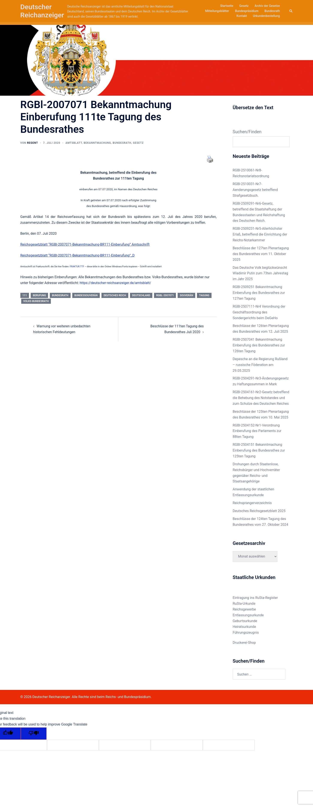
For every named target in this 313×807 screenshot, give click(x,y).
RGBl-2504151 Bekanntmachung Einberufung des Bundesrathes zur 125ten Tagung (259, 450)
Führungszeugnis (246, 632)
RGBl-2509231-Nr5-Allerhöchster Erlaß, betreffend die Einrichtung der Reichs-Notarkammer (260, 234)
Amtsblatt (73, 142)
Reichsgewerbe (244, 609)
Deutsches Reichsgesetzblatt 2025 (259, 511)
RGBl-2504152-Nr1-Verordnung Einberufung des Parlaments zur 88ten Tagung (257, 431)
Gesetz (243, 6)
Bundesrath (272, 11)
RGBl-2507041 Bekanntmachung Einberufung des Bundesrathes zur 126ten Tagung (259, 345)
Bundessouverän (86, 295)
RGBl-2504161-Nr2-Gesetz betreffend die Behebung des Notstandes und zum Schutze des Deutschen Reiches (261, 398)
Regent (32, 142)
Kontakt (241, 16)
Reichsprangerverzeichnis (252, 503)
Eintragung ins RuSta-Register (255, 598)
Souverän (186, 295)
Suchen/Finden (247, 131)
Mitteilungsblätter (217, 11)
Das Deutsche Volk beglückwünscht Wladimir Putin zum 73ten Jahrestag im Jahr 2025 (260, 273)
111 (25, 295)
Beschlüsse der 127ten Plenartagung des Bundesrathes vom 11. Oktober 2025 (261, 254)
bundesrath (60, 295)
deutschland (141, 295)
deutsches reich (115, 295)
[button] (291, 11)
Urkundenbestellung (266, 16)
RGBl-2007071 (165, 295)
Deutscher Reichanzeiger (42, 11)
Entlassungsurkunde (248, 615)
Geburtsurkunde (245, 621)
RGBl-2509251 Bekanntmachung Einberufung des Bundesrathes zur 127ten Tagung (259, 293)
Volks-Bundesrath (36, 301)
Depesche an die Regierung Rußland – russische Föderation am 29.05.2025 (260, 365)
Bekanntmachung (97, 142)
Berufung (39, 295)
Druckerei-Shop (244, 643)
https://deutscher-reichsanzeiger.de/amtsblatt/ (115, 283)
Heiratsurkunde (244, 627)
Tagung (204, 295)
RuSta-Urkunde (244, 603)
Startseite (226, 6)
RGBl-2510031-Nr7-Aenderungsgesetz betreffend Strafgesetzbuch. (255, 190)
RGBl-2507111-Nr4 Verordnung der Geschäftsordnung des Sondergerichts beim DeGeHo (259, 312)
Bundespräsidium (246, 11)
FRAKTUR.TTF (77, 266)
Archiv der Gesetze (267, 6)
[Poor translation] (34, 733)
